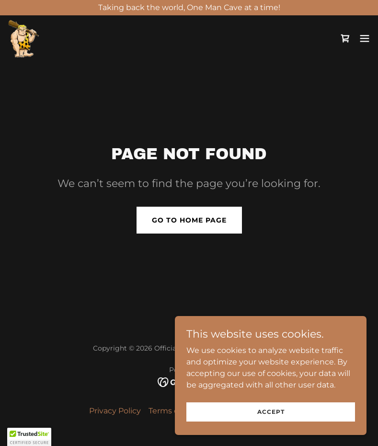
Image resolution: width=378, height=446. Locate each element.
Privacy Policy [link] (115, 410)
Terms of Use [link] (173, 410)
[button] (364, 38)
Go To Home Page (189, 220)
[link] (23, 38)
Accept (271, 411)
